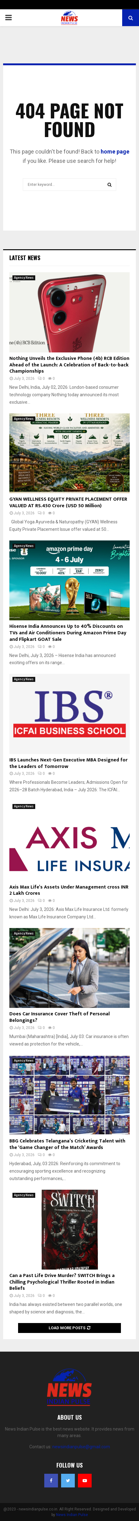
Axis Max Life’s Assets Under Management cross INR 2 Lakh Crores (68, 890)
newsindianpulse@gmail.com (81, 1446)
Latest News (24, 258)
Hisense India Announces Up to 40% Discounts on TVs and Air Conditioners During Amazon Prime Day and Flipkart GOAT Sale (67, 633)
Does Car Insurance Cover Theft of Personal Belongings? (59, 1017)
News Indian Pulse (72, 1515)
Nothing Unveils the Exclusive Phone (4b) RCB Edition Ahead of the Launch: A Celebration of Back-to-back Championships (69, 365)
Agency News (24, 277)
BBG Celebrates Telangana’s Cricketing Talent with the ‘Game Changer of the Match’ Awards (67, 1144)
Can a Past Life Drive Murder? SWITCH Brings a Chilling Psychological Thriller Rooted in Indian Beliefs (62, 1282)
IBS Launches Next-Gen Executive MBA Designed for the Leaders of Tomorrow (68, 763)
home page (115, 151)
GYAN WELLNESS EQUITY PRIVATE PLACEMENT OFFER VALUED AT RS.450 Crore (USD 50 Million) (68, 502)
